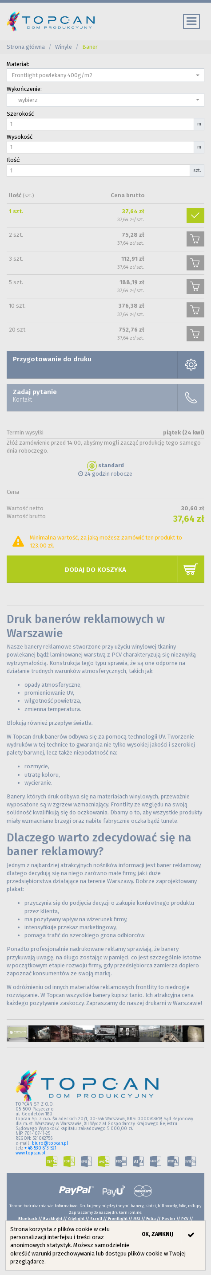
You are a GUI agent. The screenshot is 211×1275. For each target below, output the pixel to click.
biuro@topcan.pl (50, 1143)
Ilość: (13, 159)
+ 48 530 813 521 (40, 1148)
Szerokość (20, 113)
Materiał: (18, 64)
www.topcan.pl (30, 1153)
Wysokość (19, 136)
